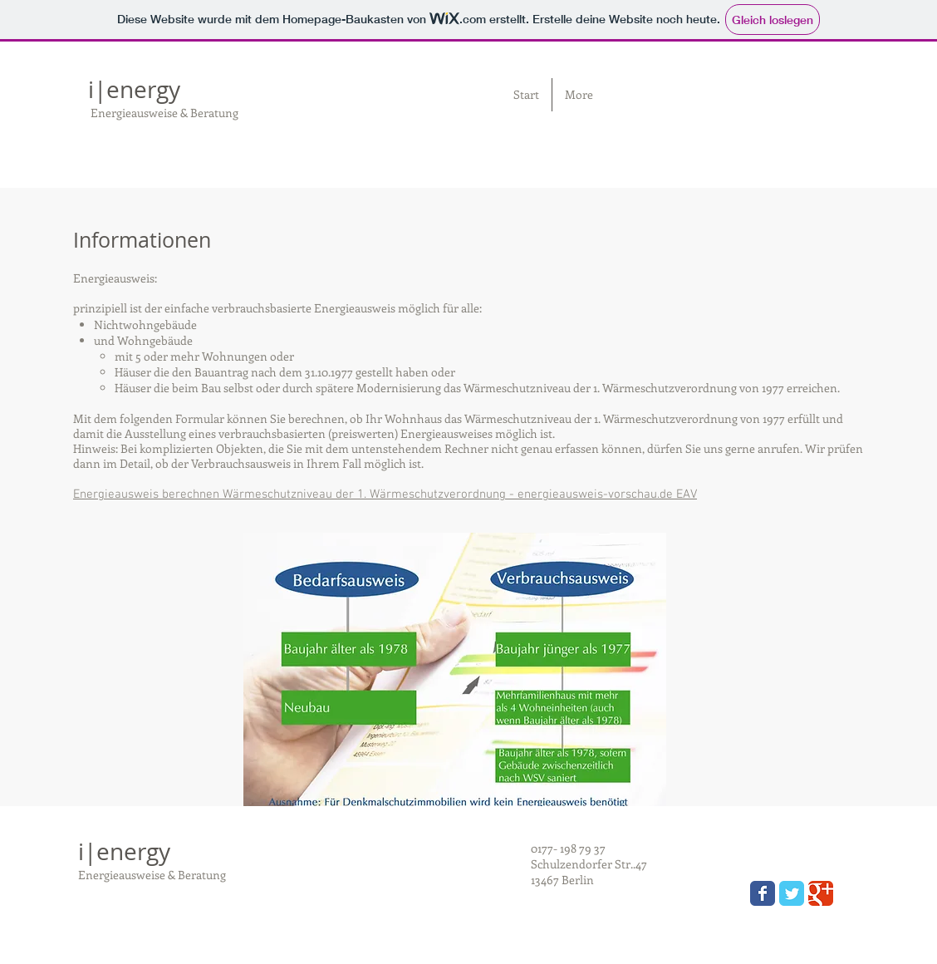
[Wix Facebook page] (762, 893)
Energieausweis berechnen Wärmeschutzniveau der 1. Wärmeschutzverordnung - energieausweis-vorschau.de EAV (385, 494)
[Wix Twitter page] (791, 893)
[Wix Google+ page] (820, 893)
